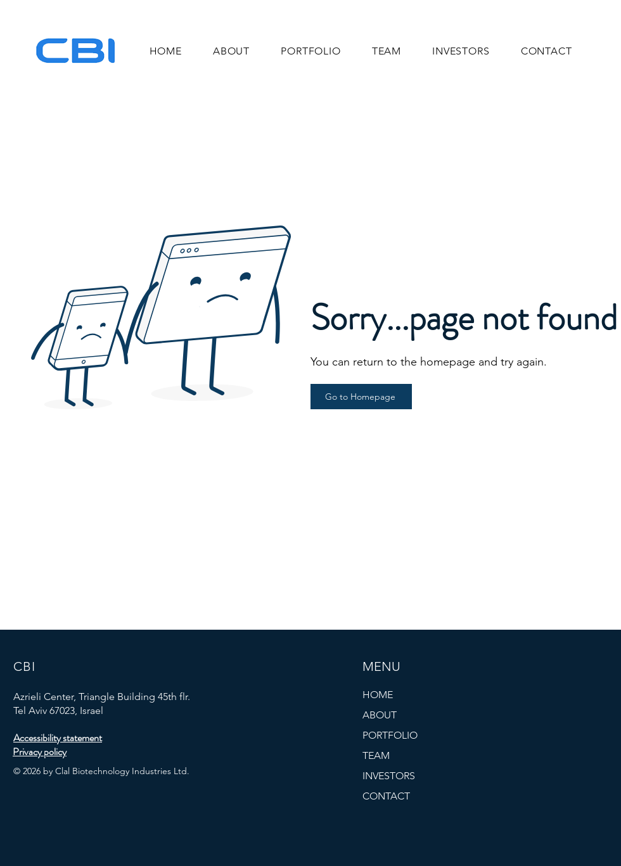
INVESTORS (388, 776)
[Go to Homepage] (361, 396)
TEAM (376, 755)
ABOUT (379, 715)
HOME (377, 695)
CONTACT (386, 796)
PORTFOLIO (390, 735)
